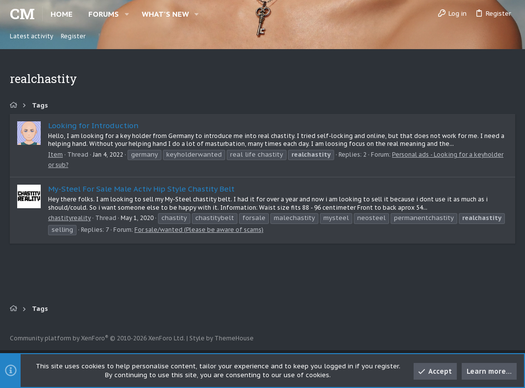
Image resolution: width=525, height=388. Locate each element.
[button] (127, 14)
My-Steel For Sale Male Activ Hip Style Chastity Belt (141, 189)
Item (55, 154)
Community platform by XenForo (97, 338)
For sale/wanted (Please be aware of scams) (198, 229)
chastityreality (69, 218)
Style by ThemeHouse (221, 338)
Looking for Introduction (93, 125)
